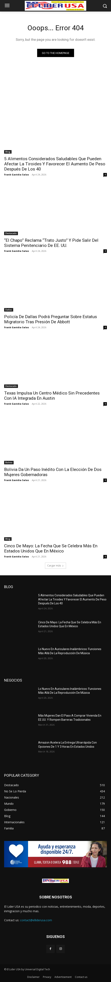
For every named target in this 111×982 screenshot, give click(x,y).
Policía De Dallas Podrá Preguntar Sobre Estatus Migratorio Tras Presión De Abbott (50, 319)
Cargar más (55, 565)
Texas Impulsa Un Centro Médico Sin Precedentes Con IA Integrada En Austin (52, 396)
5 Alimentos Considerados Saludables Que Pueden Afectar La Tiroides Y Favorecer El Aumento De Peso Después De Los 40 (54, 164)
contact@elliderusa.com (36, 920)
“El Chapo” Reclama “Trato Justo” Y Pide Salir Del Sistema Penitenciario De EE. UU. (51, 243)
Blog (7, 151)
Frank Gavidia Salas (16, 174)
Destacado (11, 233)
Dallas (8, 309)
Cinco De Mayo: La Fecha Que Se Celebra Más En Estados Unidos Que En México (50, 548)
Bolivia (8, 462)
